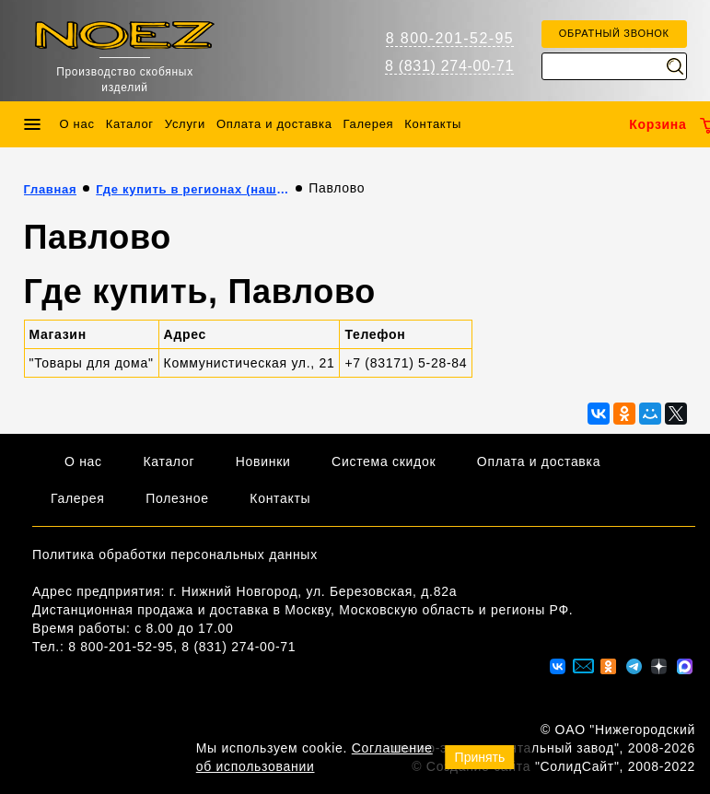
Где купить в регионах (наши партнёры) (192, 189)
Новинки (263, 461)
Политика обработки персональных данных (175, 554)
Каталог (130, 124)
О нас (77, 124)
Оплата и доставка (274, 124)
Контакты (432, 124)
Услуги (185, 124)
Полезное (177, 498)
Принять (480, 757)
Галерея (368, 124)
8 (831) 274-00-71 (449, 66)
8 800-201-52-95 (450, 38)
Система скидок (384, 461)
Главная (50, 189)
